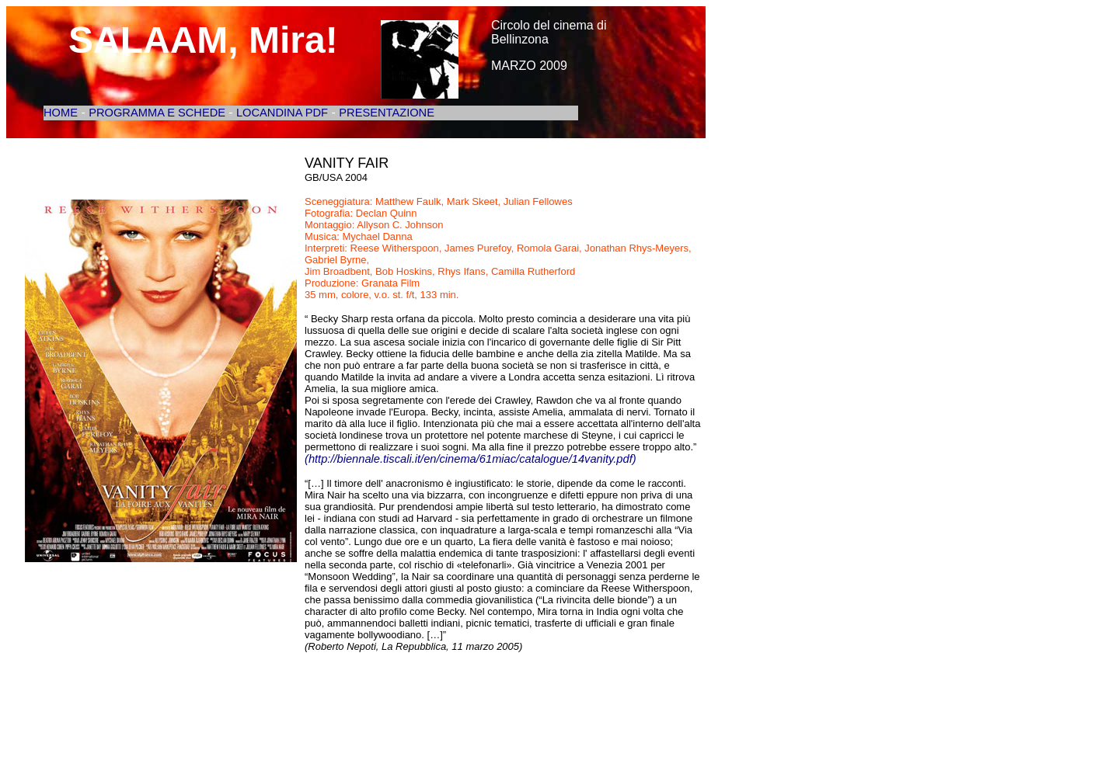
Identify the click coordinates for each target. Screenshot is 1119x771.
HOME (61, 112)
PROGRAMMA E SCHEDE (158, 112)
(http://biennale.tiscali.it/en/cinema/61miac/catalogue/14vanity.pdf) (470, 459)
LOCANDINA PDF (282, 112)
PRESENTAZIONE (386, 112)
